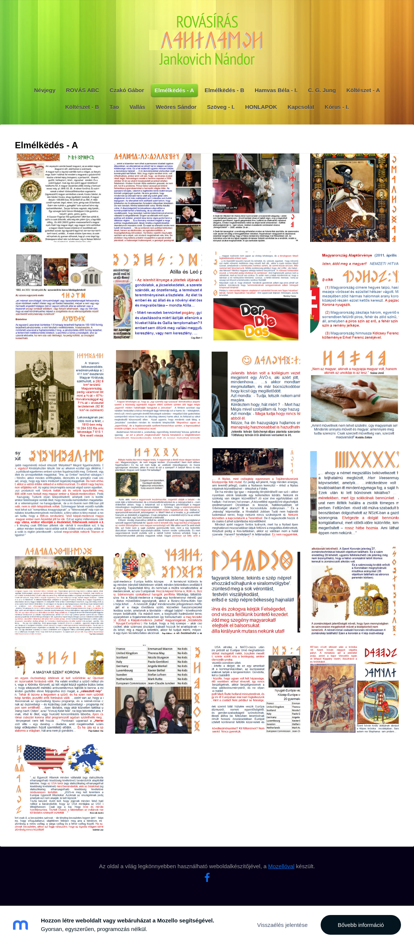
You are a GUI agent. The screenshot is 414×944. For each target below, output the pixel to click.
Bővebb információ (361, 925)
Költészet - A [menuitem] (363, 90)
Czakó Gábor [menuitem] (127, 90)
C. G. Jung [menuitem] (322, 90)
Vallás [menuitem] (137, 107)
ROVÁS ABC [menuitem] (82, 90)
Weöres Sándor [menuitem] (176, 107)
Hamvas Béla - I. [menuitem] (276, 90)
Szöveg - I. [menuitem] (221, 107)
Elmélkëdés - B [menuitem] (224, 90)
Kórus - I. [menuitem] (337, 107)
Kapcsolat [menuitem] (301, 107)
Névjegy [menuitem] (45, 90)
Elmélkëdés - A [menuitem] (174, 90)
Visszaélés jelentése (282, 925)
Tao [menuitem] (114, 107)
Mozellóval (281, 866)
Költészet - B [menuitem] (82, 107)
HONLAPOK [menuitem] (261, 107)
